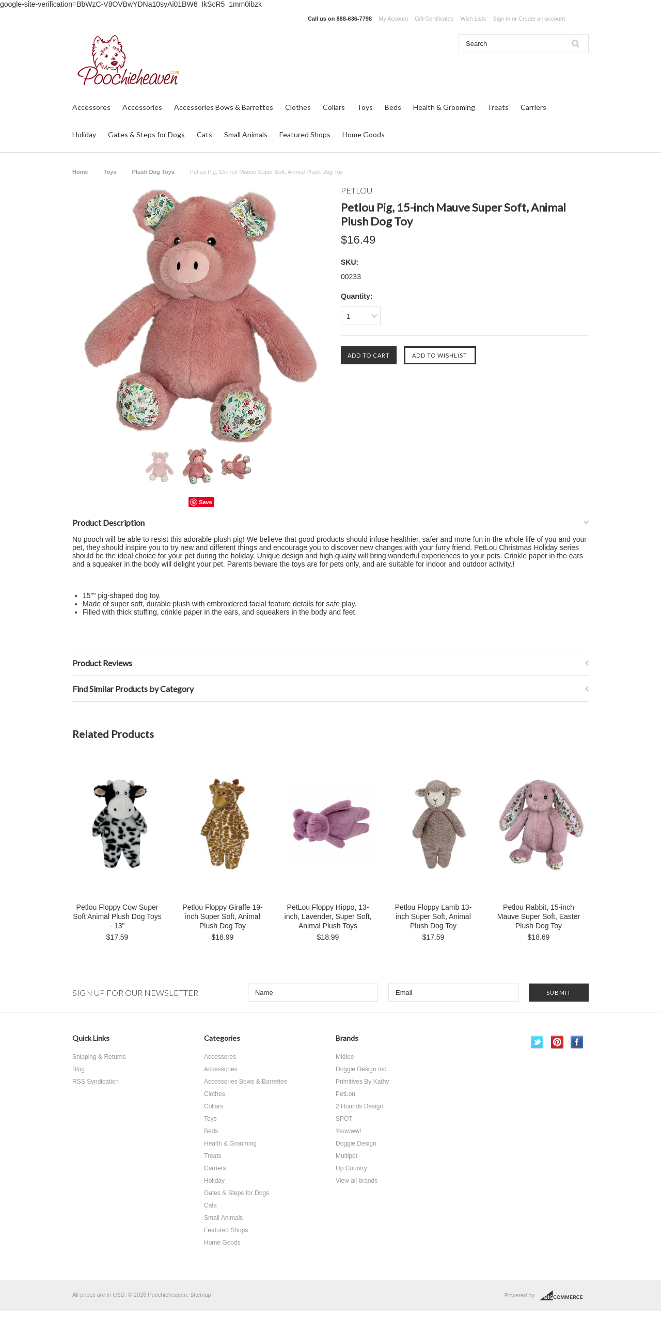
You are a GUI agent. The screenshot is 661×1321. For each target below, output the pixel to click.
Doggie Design (356, 1143)
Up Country (351, 1168)
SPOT (344, 1118)
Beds (393, 107)
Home (80, 172)
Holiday (84, 134)
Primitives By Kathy (362, 1081)
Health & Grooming (444, 107)
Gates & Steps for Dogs (146, 134)
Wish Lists (473, 18)
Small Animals (245, 134)
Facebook (577, 1042)
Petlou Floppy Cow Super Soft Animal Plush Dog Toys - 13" (117, 916)
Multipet (346, 1155)
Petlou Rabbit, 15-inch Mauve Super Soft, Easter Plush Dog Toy (538, 916)
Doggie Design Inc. (362, 1069)
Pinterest (557, 1042)
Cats (204, 134)
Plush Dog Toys (153, 172)
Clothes (298, 107)
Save (205, 502)
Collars (334, 107)
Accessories (142, 107)
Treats (498, 107)
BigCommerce (564, 1295)
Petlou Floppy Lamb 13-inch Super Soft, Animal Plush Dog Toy (433, 916)
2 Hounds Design (359, 1106)
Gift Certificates (434, 18)
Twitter (537, 1042)
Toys (365, 107)
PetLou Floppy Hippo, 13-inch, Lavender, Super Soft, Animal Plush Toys (328, 916)
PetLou (345, 1094)
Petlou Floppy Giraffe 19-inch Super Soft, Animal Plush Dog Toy (222, 916)
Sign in (501, 18)
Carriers (533, 107)
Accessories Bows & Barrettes (223, 107)
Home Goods (363, 134)
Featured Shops (304, 134)
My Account (393, 18)
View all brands (356, 1180)
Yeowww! (348, 1131)
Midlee (345, 1056)
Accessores (91, 107)
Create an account (541, 18)
